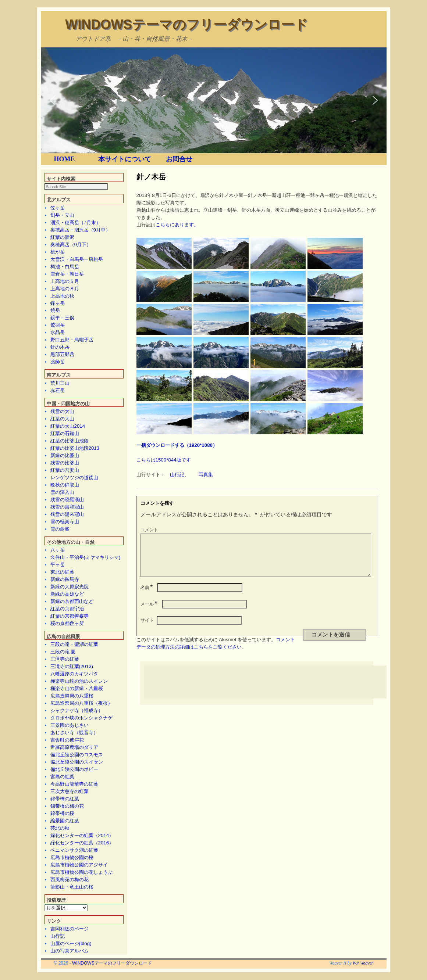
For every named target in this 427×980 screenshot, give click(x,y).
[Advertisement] (278, 690)
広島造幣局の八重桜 (71, 696)
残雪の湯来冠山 (67, 514)
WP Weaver (363, 963)
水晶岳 (57, 332)
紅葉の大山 (62, 419)
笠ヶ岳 (57, 208)
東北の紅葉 (62, 572)
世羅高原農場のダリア (74, 747)
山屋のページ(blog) (71, 944)
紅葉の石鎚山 (64, 434)
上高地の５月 (64, 281)
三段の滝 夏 (63, 652)
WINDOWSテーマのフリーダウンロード (186, 24)
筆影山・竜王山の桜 (71, 887)
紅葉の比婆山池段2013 (75, 448)
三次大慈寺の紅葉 (69, 791)
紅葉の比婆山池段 (69, 441)
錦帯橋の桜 (62, 813)
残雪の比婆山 (64, 463)
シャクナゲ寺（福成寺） (76, 711)
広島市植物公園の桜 (71, 858)
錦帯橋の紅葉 (64, 799)
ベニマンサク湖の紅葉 (74, 850)
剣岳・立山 (62, 215)
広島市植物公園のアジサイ (79, 865)
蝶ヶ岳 (57, 303)
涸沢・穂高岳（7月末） (75, 223)
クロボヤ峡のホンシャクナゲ (81, 718)
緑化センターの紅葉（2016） (82, 843)
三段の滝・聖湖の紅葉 (74, 644)
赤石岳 (57, 391)
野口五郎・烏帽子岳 (71, 340)
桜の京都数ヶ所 (67, 624)
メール (149, 612)
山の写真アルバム (69, 951)
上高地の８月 (64, 289)
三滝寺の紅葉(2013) (71, 667)
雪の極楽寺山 (64, 522)
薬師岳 (57, 362)
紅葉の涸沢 (62, 237)
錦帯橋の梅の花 (67, 806)
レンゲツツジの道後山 (74, 478)
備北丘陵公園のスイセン (76, 762)
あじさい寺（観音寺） (74, 733)
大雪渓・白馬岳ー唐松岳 (76, 259)
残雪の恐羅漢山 (67, 500)
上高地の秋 (62, 296)
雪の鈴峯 (60, 529)
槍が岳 (57, 252)
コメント (149, 529)
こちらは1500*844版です (163, 460)
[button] (52, 100)
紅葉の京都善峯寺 (69, 616)
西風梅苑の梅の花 (69, 880)
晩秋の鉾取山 (64, 485)
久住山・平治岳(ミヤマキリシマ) (85, 557)
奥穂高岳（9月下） (70, 245)
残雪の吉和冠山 (67, 507)
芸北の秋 (60, 828)
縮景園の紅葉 (64, 821)
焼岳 (55, 310)
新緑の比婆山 (64, 456)
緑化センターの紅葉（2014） (82, 836)
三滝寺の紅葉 (64, 659)
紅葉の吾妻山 (64, 470)
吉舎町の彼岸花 (67, 740)
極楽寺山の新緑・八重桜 (76, 689)
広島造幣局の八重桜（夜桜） (81, 703)
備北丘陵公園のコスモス (76, 755)
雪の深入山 (62, 492)
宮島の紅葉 (62, 777)
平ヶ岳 (57, 565)
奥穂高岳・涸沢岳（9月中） (80, 230)
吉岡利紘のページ (69, 929)
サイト (147, 629)
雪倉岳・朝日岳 (67, 274)
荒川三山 (60, 383)
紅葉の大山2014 (67, 426)
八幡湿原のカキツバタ (74, 674)
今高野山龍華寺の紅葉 (74, 784)
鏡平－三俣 (62, 318)
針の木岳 (60, 347)
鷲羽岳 (57, 325)
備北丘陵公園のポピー (74, 769)
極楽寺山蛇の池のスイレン (79, 681)
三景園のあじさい (69, 725)
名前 (147, 596)
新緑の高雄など (67, 594)
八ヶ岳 (57, 550)
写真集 (206, 474)
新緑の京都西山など (71, 601)
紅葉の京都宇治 (67, 609)
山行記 (57, 936)
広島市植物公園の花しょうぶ (81, 872)
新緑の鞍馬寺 (64, 579)
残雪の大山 (62, 411)
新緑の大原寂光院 (69, 587)
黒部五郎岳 (62, 355)
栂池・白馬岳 (64, 267)
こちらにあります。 (177, 224)
